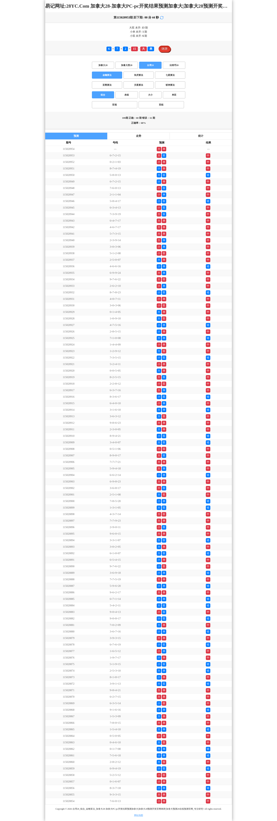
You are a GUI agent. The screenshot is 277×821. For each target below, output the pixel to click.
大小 (150, 95)
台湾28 (150, 65)
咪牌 (165, 48)
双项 (114, 104)
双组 (161, 104)
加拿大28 (102, 65)
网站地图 (138, 815)
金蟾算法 (107, 75)
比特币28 (174, 65)
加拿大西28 (126, 65)
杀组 (126, 95)
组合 (103, 95)
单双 (174, 95)
